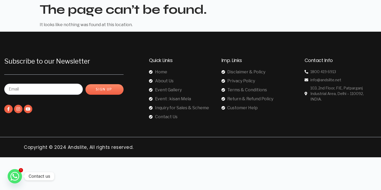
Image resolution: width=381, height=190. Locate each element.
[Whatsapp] (15, 176)
